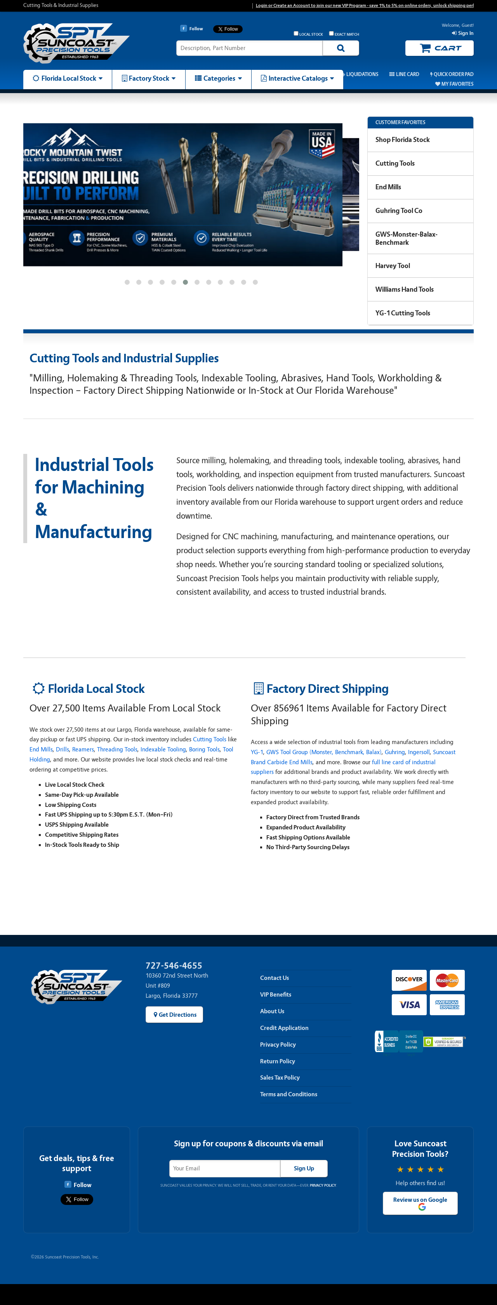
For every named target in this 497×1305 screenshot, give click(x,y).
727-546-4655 (174, 966)
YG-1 (257, 752)
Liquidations (362, 74)
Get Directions (177, 1014)
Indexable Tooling (163, 749)
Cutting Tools (395, 163)
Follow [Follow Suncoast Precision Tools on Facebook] (77, 1185)
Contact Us (274, 977)
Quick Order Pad (454, 74)
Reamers (83, 749)
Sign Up (304, 1168)
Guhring (395, 752)
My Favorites (457, 84)
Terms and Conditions (288, 1094)
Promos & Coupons (305, 74)
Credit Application (284, 1028)
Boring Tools (204, 749)
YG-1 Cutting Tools (402, 313)
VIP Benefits (275, 994)
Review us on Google (420, 1199)
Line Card (407, 74)
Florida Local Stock (69, 78)
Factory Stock (149, 78)
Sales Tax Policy (280, 1077)
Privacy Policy (278, 1044)
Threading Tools (117, 749)
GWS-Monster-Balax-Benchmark (406, 238)
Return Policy (277, 1061)
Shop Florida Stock (402, 140)
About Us (272, 1011)
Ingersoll (419, 752)
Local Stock (308, 34)
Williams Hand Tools (404, 289)
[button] (127, 282)
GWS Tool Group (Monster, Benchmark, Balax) (324, 752)
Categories (219, 78)
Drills (62, 749)
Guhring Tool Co (398, 211)
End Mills (388, 187)
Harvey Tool (392, 266)
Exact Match (344, 34)
